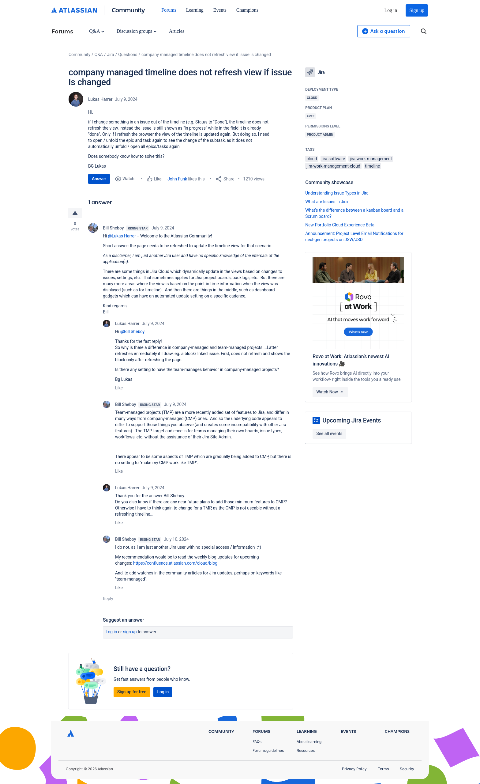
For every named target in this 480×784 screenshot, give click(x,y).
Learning (195, 10)
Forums (168, 10)
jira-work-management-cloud (333, 166)
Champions (247, 10)
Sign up (416, 10)
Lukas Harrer (100, 99)
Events (220, 10)
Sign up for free (131, 691)
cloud (311, 158)
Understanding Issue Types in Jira (337, 193)
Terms (383, 769)
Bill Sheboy (113, 227)
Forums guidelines (268, 750)
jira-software (333, 158)
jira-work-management (371, 158)
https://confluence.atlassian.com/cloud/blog (175, 563)
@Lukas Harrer (122, 235)
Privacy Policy (354, 769)
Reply (108, 598)
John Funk (177, 178)
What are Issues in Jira (326, 201)
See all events (329, 433)
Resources (306, 750)
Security (407, 769)
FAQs (257, 741)
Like (119, 387)
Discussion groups (136, 31)
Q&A (96, 31)
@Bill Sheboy (132, 331)
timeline (372, 166)
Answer (99, 178)
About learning (309, 741)
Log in (390, 10)
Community (128, 9)
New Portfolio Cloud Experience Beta (339, 224)
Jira (110, 54)
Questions (127, 54)
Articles (176, 31)
